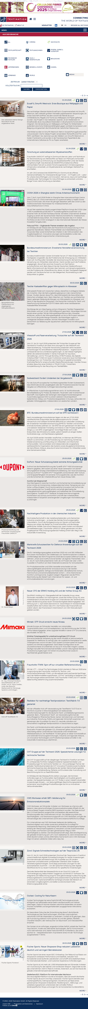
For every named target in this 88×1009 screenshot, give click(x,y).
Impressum (39, 1004)
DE (62, 25)
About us (20, 25)
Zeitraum (15, 82)
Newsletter (47, 25)
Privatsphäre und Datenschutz (23, 1004)
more (82, 144)
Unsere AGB (6, 1004)
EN (65, 25)
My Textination (7, 25)
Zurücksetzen (41, 89)
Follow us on (10, 1005)
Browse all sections (79, 25)
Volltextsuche (12, 86)
